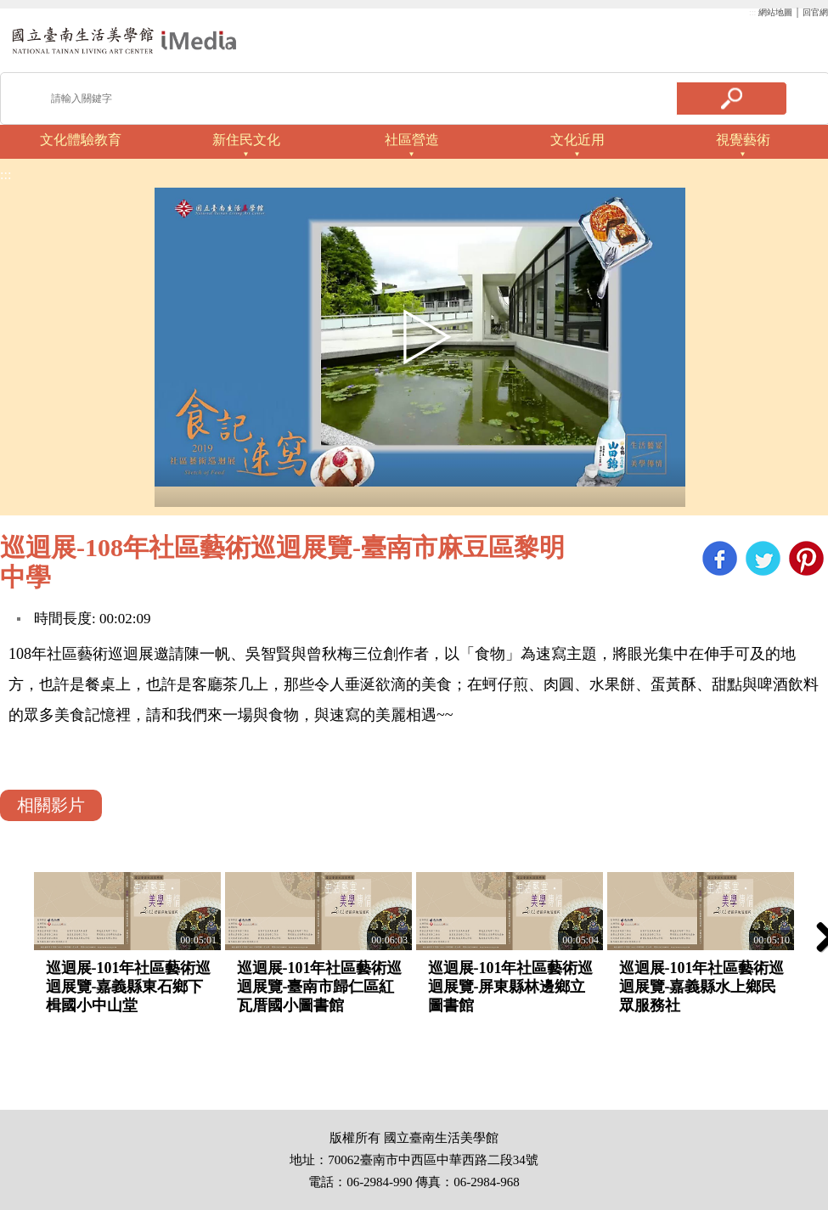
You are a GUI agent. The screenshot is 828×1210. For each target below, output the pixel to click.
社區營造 (412, 139)
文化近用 (577, 139)
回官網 (815, 12)
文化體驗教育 (80, 139)
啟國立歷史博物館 (124, 40)
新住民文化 (246, 139)
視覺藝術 (743, 139)
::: (752, 12)
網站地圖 (775, 12)
